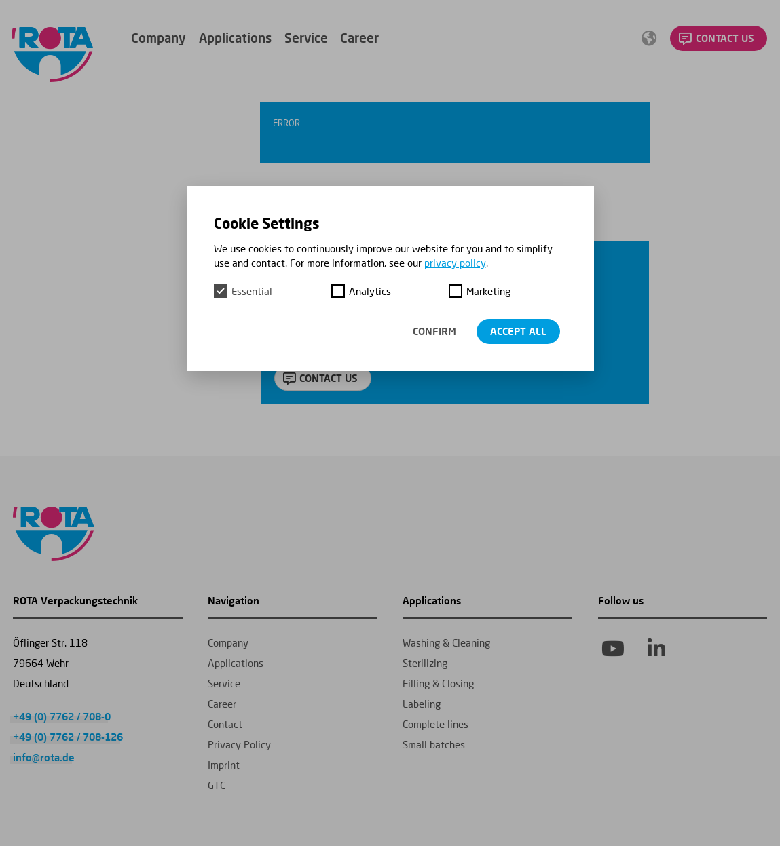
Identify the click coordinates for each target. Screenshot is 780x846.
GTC (216, 785)
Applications (235, 37)
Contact (225, 724)
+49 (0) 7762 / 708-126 (68, 737)
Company (158, 37)
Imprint (224, 764)
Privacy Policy (239, 744)
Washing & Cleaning (446, 642)
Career (359, 37)
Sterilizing (425, 663)
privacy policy (455, 262)
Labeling (422, 703)
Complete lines (435, 724)
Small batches (434, 744)
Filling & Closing (438, 683)
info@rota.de (44, 757)
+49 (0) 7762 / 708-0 (62, 716)
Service (306, 37)
